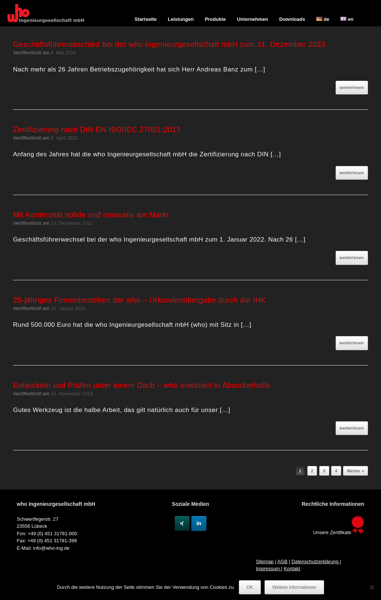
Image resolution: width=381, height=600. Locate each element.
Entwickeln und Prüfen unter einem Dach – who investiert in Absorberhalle (141, 385)
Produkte (215, 19)
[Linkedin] (198, 523)
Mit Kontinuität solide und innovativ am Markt (91, 215)
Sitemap (265, 561)
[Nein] (371, 587)
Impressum (268, 568)
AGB (282, 561)
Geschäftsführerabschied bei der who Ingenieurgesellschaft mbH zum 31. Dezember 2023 (169, 44)
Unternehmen (252, 19)
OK (250, 587)
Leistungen (180, 19)
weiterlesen (352, 87)
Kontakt (292, 568)
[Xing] (182, 523)
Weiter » (355, 471)
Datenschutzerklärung (315, 561)
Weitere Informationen (294, 587)
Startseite (146, 19)
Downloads (292, 19)
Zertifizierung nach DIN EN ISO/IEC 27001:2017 (97, 129)
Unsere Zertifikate (338, 532)
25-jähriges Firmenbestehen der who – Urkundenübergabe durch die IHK (139, 300)
